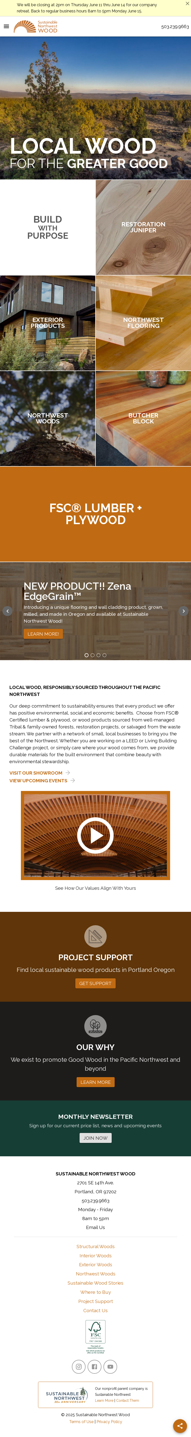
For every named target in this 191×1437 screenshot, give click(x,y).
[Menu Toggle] (6, 26)
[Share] (180, 1426)
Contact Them (127, 1401)
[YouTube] (110, 1366)
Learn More (104, 1401)
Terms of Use (81, 1421)
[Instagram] (79, 1366)
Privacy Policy (109, 1421)
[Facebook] (94, 1366)
